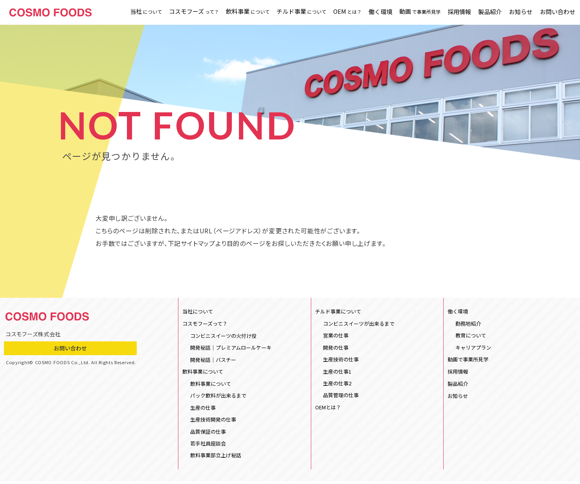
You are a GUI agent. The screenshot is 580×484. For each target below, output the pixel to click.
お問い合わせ (557, 12)
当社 (146, 12)
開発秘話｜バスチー (213, 361)
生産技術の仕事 (341, 360)
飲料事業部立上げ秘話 (215, 458)
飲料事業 (247, 12)
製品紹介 (490, 12)
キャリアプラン (473, 348)
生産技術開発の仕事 (213, 421)
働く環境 (380, 12)
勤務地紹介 (468, 324)
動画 (419, 12)
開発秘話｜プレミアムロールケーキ (231, 348)
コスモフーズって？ (205, 324)
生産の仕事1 (337, 372)
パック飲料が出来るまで (218, 397)
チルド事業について (338, 311)
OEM (347, 12)
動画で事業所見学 (468, 360)
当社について (197, 311)
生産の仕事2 (337, 384)
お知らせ (520, 12)
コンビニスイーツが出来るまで (359, 324)
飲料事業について (202, 373)
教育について (470, 336)
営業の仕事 (336, 336)
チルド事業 (301, 12)
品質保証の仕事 (208, 434)
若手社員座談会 (208, 445)
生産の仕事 (203, 409)
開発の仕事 (336, 348)
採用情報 (459, 12)
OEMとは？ (328, 409)
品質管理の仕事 (341, 396)
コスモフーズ (193, 12)
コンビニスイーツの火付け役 (223, 336)
